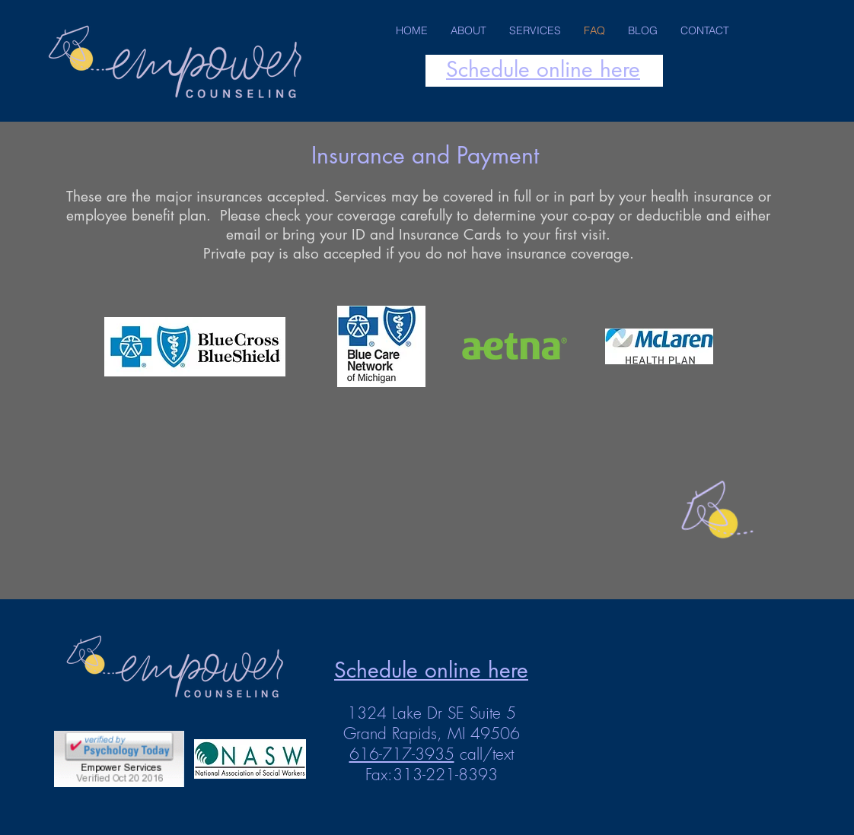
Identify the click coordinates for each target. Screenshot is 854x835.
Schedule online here (543, 69)
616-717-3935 (401, 754)
